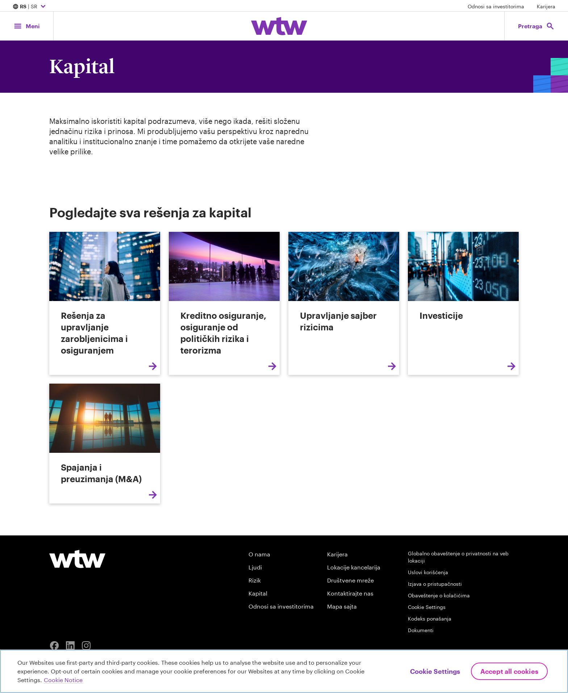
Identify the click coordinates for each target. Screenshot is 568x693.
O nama (259, 554)
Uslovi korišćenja (428, 572)
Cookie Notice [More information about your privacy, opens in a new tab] (63, 679)
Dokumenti (421, 630)
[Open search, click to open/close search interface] (536, 26)
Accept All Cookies (509, 671)
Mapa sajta (342, 606)
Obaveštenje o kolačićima (439, 595)
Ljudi (255, 567)
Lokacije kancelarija (353, 567)
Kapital (257, 593)
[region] (284, 671)
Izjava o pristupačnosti (435, 584)
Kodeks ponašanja (429, 618)
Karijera (546, 6)
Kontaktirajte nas (350, 593)
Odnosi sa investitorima (496, 6)
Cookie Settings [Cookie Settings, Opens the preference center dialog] (435, 671)
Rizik (254, 580)
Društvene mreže (350, 580)
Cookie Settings (427, 607)
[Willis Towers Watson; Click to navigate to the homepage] (279, 26)
